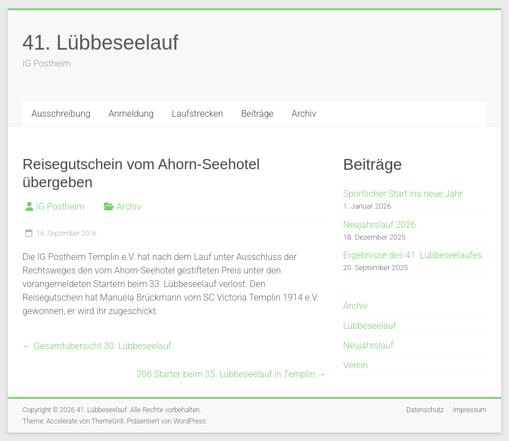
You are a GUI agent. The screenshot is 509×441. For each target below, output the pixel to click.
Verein (355, 365)
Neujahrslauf (368, 345)
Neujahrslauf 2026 (379, 224)
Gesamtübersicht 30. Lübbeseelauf (97, 346)
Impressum (469, 410)
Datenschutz (425, 410)
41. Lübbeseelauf (100, 42)
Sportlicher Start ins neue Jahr (403, 193)
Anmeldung (130, 113)
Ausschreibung (61, 113)
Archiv (304, 113)
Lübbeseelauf (369, 325)
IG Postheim (60, 206)
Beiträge (257, 113)
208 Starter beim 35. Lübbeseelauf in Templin (231, 374)
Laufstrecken (197, 113)
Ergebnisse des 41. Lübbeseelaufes (412, 255)
